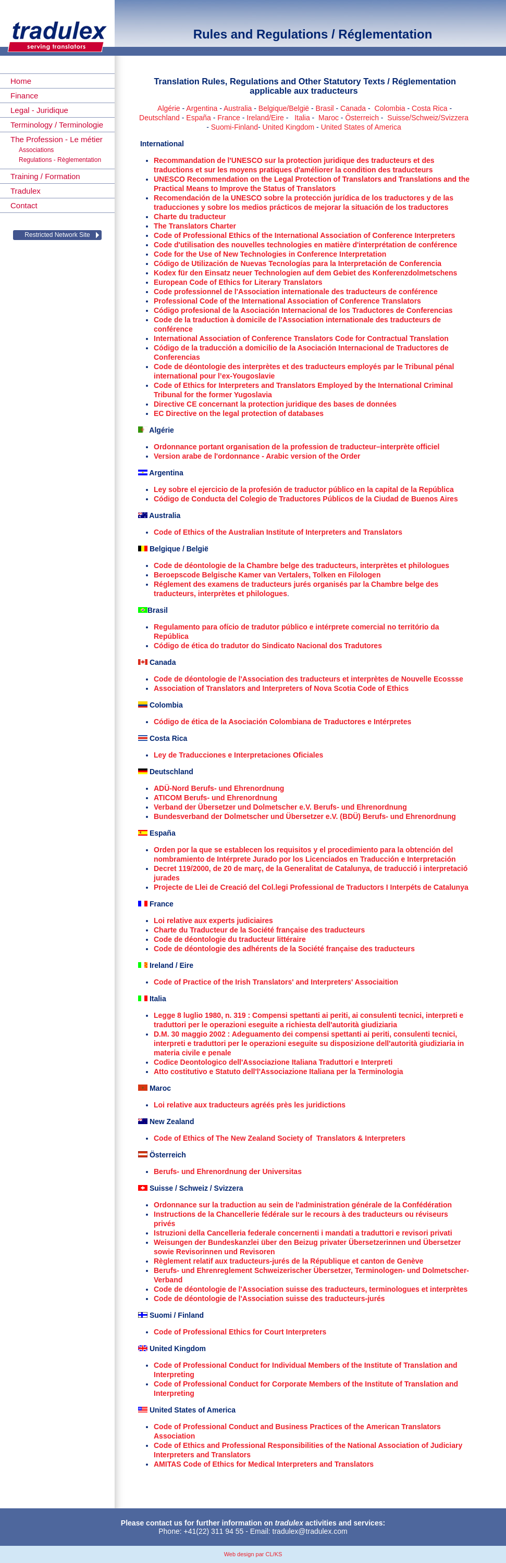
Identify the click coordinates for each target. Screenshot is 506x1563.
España (198, 118)
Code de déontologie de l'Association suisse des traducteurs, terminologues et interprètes (310, 1289)
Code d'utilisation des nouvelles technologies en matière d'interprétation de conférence (305, 245)
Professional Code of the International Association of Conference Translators (287, 301)
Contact (24, 205)
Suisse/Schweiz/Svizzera (427, 118)
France (228, 118)
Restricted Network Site (57, 234)
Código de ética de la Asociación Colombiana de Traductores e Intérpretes (282, 721)
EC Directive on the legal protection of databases (239, 413)
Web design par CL (248, 1554)
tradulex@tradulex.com (310, 1531)
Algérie (168, 108)
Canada (353, 108)
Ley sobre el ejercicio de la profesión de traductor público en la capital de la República (304, 489)
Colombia (389, 108)
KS (278, 1554)
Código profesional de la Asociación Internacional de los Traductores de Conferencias (303, 310)
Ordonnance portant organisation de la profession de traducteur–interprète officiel (296, 447)
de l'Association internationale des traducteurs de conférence (331, 291)
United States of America (361, 127)
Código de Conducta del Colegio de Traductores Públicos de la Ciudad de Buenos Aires (306, 499)
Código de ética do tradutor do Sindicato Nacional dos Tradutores (268, 645)
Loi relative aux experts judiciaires (213, 920)
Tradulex (25, 190)
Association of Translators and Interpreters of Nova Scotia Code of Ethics (281, 688)
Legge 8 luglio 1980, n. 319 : (203, 1015)
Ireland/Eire (265, 118)
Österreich (362, 118)
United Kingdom (289, 127)
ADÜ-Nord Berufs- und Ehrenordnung (219, 788)
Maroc (328, 118)
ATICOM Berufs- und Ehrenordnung (215, 797)
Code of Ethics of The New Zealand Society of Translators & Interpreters (279, 1138)
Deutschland (159, 118)
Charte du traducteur (190, 216)
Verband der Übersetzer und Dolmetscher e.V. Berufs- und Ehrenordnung (280, 807)
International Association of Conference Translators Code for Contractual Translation (301, 338)
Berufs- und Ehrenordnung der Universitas (228, 1171)
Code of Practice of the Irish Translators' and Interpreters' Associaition (276, 982)
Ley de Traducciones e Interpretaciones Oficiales (238, 755)
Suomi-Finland (234, 127)
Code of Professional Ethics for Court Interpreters (240, 1332)
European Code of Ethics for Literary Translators (238, 282)
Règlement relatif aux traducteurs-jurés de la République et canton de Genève (288, 1261)
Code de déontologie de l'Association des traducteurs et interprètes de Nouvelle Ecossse (308, 679)
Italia (302, 118)
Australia (238, 108)
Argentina (201, 108)
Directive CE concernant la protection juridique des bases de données (275, 404)
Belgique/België (283, 108)
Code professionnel (189, 291)
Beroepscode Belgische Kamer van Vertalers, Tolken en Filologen (267, 575)
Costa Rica (429, 108)
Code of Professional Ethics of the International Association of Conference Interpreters (304, 235)
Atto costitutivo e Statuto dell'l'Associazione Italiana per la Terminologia (278, 1071)
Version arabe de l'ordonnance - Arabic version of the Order (257, 456)
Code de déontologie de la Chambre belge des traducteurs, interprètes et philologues (301, 565)
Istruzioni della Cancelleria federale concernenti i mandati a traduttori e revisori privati (303, 1233)
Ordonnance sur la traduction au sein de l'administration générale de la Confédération (303, 1205)
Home (20, 81)
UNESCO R (173, 179)
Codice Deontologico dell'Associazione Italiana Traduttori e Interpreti (273, 1062)
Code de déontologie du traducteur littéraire (230, 939)
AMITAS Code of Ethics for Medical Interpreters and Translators (264, 1464)
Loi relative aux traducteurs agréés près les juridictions (249, 1105)
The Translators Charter (195, 226)
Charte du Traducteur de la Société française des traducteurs (259, 930)
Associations (36, 150)
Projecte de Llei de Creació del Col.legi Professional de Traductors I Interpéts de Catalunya (311, 887)
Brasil (325, 108)
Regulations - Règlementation (60, 159)
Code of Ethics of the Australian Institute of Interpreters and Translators (278, 532)
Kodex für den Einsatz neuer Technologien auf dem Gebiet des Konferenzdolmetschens (305, 273)
